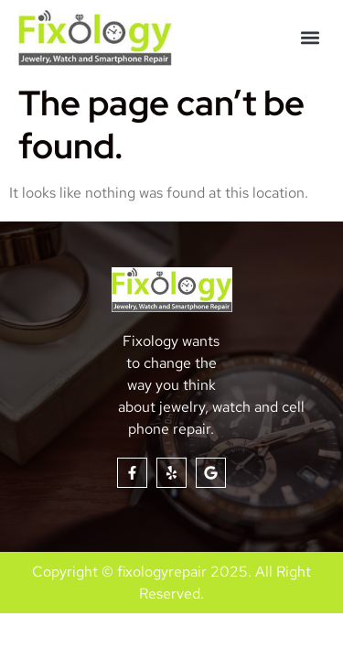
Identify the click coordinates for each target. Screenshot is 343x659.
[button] (310, 38)
